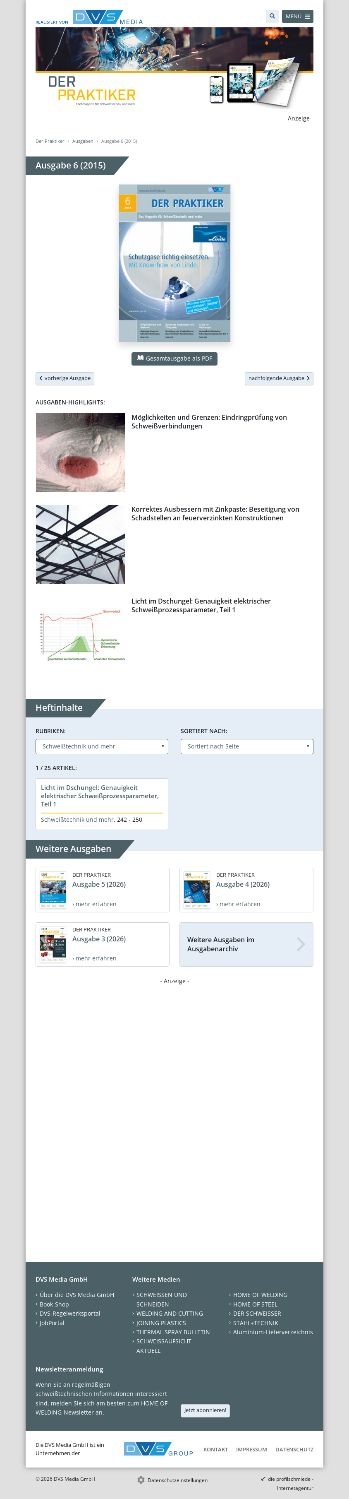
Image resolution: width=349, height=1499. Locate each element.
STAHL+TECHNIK (255, 1323)
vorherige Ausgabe (65, 378)
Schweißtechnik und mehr (77, 819)
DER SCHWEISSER (257, 1313)
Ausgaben (82, 141)
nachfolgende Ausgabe (279, 378)
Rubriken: (51, 731)
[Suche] (272, 16)
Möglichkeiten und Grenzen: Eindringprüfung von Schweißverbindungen (209, 422)
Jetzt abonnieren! (205, 1410)
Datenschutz (294, 1449)
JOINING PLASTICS (161, 1323)
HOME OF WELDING (260, 1295)
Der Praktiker (50, 141)
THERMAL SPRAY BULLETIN (173, 1332)
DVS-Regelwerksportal (70, 1313)
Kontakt (215, 1449)
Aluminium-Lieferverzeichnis (273, 1332)
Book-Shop (54, 1304)
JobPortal (52, 1323)
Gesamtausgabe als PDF (174, 358)
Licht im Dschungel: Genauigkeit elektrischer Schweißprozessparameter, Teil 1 (201, 605)
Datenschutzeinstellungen (178, 1480)
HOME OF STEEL (255, 1304)
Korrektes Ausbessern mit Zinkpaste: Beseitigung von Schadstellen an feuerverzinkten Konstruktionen (215, 513)
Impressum (251, 1449)
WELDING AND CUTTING (169, 1313)
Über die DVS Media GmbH (77, 1295)
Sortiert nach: (204, 731)
